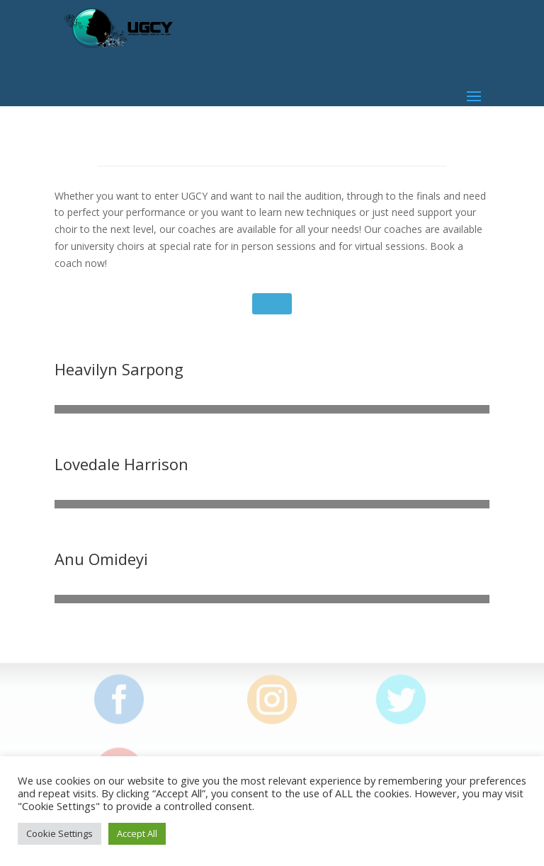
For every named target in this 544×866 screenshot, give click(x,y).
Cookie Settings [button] (59, 833)
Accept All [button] (137, 833)
